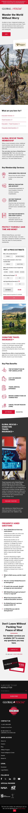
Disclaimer (3, 767)
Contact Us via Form (6, 727)
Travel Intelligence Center (7, 752)
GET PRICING (8, 412)
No (20, 278)
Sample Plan (19, 411)
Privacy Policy (21, 808)
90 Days (11, 272)
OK (14, 810)
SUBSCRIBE (14, 696)
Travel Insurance (7, 119)
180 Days (17, 272)
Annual (8, 264)
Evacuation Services (8, 115)
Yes (8, 278)
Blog (2, 746)
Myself (8, 256)
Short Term (20, 264)
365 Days (22, 272)
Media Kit (3, 758)
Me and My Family (20, 256)
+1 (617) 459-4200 (17, 654)
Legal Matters (4, 770)
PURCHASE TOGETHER (11, 501)
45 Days (6, 272)
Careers (3, 744)
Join (6, 34)
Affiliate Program (5, 749)
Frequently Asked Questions (10, 128)
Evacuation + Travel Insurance (10, 124)
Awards (3, 755)
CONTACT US (14, 649)
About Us (3, 741)
